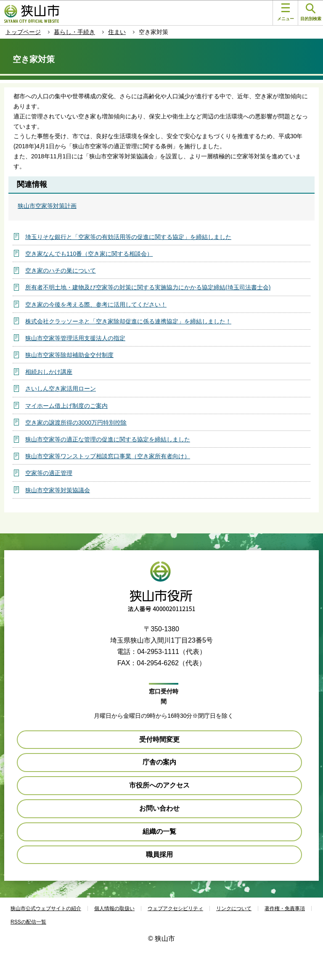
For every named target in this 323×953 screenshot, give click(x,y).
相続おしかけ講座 (48, 371)
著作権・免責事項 (285, 908)
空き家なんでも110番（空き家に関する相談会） (89, 253)
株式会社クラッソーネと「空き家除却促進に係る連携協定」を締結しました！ (128, 321)
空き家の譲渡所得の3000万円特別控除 (76, 422)
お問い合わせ (159, 808)
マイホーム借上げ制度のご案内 (66, 405)
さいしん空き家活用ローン (60, 388)
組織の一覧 (159, 831)
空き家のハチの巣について (60, 270)
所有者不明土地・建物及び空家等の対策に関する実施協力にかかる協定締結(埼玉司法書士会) (147, 287)
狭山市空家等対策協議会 (57, 490)
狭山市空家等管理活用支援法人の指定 (75, 338)
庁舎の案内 (159, 762)
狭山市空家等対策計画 (47, 205)
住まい (117, 32)
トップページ (23, 32)
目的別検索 (310, 12)
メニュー (285, 12)
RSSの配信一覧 (28, 921)
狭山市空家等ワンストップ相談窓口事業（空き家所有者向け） (107, 456)
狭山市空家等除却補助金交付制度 (69, 355)
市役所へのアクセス (159, 785)
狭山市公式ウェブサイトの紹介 (46, 908)
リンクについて (234, 908)
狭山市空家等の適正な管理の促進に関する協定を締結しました (107, 439)
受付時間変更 (159, 739)
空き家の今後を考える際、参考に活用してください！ (96, 304)
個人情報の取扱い (114, 908)
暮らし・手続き (74, 32)
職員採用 (159, 854)
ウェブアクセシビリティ (175, 908)
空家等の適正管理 (48, 473)
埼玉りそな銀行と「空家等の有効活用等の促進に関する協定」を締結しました (128, 237)
